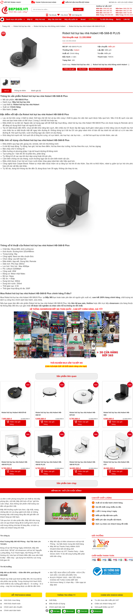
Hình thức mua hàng (12, 600)
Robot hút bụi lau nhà (21, 26)
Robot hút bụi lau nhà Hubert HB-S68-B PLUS (87, 26)
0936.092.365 (104, 8)
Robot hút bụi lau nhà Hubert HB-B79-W (83, 414)
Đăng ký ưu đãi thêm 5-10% (100, 69)
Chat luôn (82, 611)
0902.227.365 (124, 11)
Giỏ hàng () (77, 15)
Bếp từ (29, 19)
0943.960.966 (104, 15)
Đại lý (118, 19)
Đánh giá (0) (36, 91)
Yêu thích (64, 15)
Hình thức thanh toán (12, 604)
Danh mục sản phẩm (12, 19)
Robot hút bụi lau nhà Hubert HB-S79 (117, 463)
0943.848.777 (104, 13)
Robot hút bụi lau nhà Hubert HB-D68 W (49, 414)
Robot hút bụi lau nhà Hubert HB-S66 (117, 414)
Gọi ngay (55, 611)
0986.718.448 (124, 13)
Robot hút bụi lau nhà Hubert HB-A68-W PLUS (15, 463)
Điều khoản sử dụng (57, 604)
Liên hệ (126, 19)
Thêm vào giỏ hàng (15, 423)
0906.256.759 (124, 8)
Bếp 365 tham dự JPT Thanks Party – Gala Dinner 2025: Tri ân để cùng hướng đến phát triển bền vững (67, 553)
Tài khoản (53, 15)
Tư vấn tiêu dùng (106, 19)
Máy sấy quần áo (71, 19)
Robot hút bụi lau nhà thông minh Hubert (50, 26)
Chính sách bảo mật (57, 607)
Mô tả (6, 91)
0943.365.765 (104, 11)
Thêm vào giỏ (69, 69)
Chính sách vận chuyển (13, 607)
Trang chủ (6, 26)
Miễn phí (111, 47)
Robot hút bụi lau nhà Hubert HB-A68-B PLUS (49, 463)
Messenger (68, 611)
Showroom (96, 611)
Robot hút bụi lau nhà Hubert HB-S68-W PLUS (83, 463)
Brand (83, 19)
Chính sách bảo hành (12, 610)
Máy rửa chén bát (54, 19)
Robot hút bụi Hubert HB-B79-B (14, 412)
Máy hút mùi (40, 19)
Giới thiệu (53, 600)
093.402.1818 (124, 15)
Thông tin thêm (20, 91)
